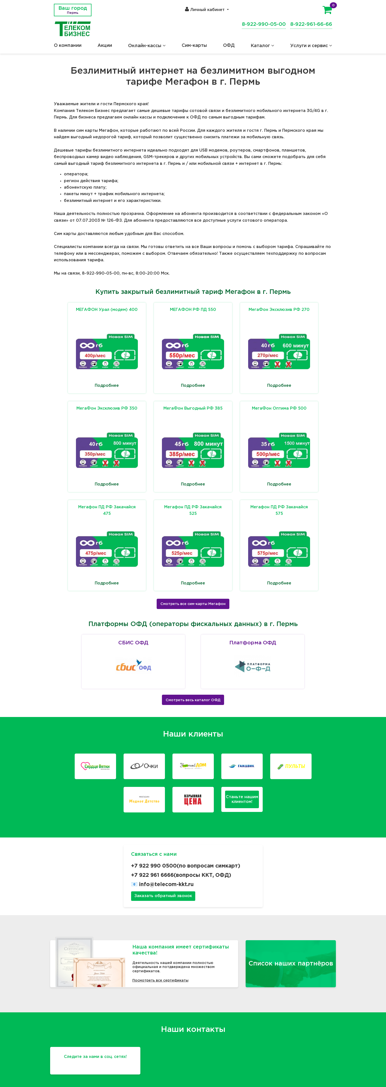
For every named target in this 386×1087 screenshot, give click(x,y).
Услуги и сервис (311, 46)
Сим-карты (194, 46)
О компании (67, 46)
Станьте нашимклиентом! (242, 799)
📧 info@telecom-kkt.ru (162, 884)
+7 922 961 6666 (152, 875)
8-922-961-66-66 (311, 24)
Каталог (262, 46)
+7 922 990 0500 (154, 866)
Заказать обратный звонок (163, 896)
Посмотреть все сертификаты (160, 980)
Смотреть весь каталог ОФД (193, 700)
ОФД (229, 46)
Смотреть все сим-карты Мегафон (193, 604)
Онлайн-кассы (147, 46)
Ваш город (72, 10)
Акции (105, 46)
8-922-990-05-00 (264, 24)
